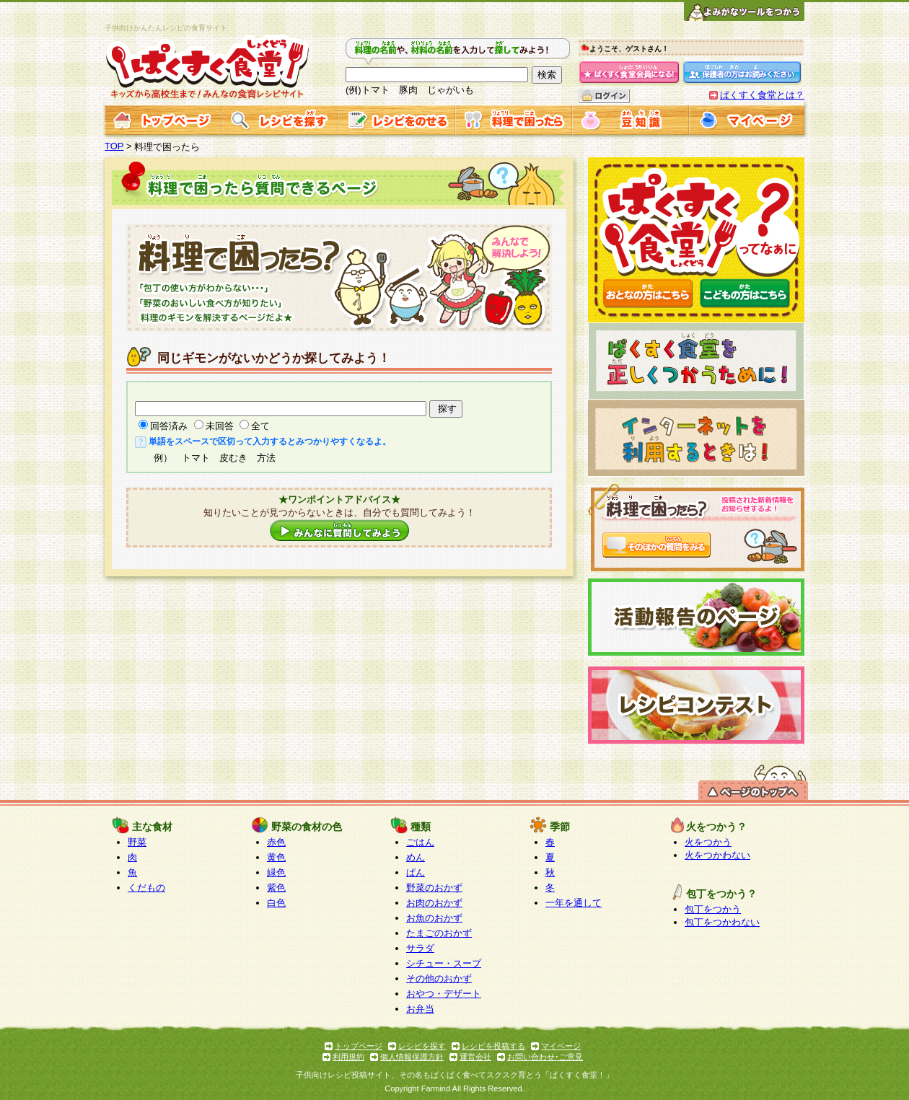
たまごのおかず (439, 933)
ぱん (415, 872)
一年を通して (573, 902)
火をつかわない (717, 855)
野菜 (137, 842)
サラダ (420, 948)
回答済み (169, 426)
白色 (276, 902)
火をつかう (708, 842)
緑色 (276, 872)
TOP (114, 146)
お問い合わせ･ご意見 (545, 1056)
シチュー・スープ (443, 963)
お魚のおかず (434, 917)
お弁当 (420, 1008)
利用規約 (348, 1056)
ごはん (420, 842)
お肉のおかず (434, 902)
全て (260, 426)
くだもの (146, 887)
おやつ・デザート (443, 993)
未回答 (220, 426)
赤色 (276, 842)
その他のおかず (439, 978)
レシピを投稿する (493, 1046)
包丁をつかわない (722, 922)
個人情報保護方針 (412, 1056)
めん (415, 857)
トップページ (358, 1046)
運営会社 (475, 1056)
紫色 (276, 887)
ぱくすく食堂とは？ (762, 94)
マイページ (561, 1046)
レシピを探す (422, 1046)
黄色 (276, 857)
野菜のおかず (434, 887)
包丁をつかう (713, 909)
